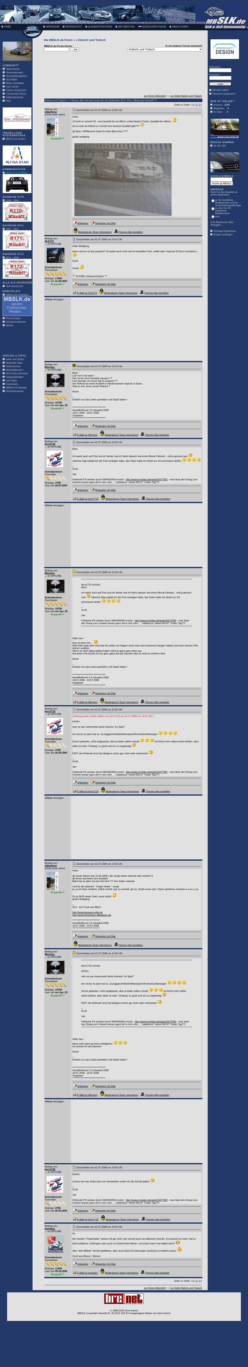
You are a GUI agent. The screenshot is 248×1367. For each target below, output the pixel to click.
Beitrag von (51, 109)
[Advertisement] (16, 342)
